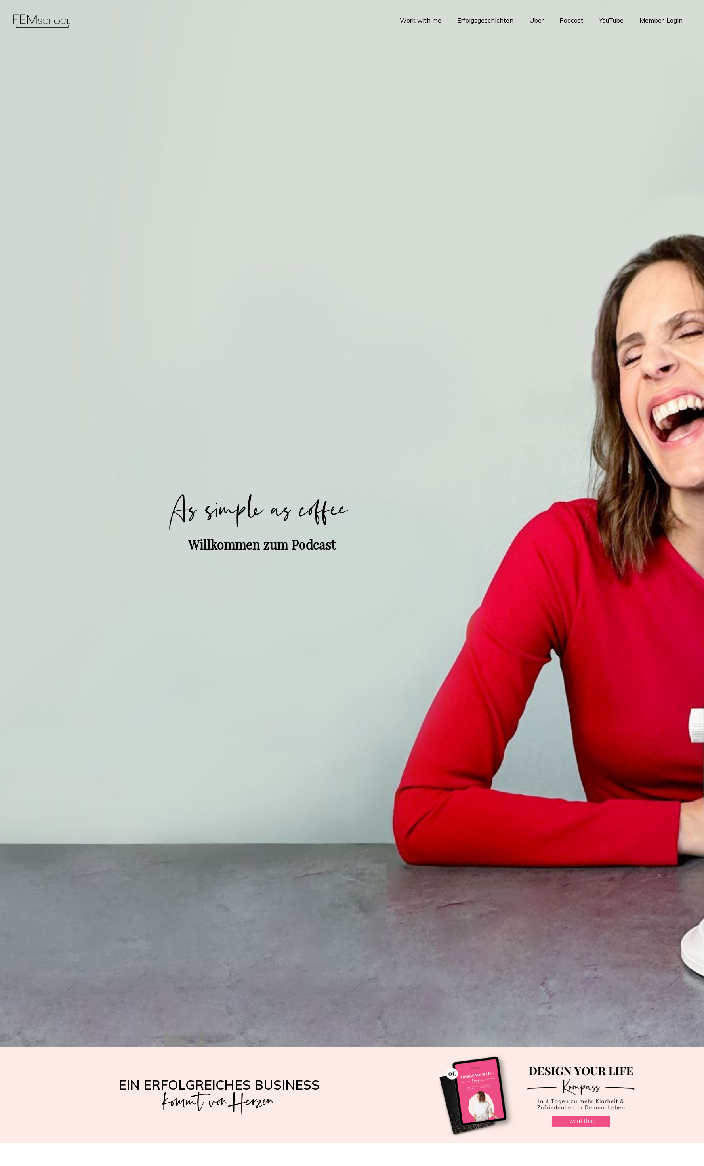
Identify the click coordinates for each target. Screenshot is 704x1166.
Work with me (420, 20)
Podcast (571, 20)
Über (536, 20)
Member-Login (661, 20)
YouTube (611, 20)
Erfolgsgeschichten (485, 20)
